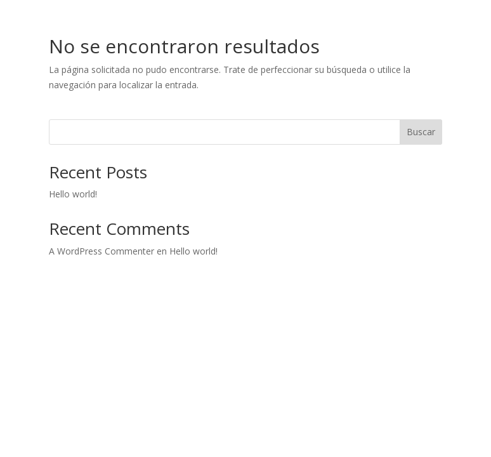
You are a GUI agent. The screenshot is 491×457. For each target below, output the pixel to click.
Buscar (421, 132)
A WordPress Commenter (101, 251)
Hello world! (73, 194)
